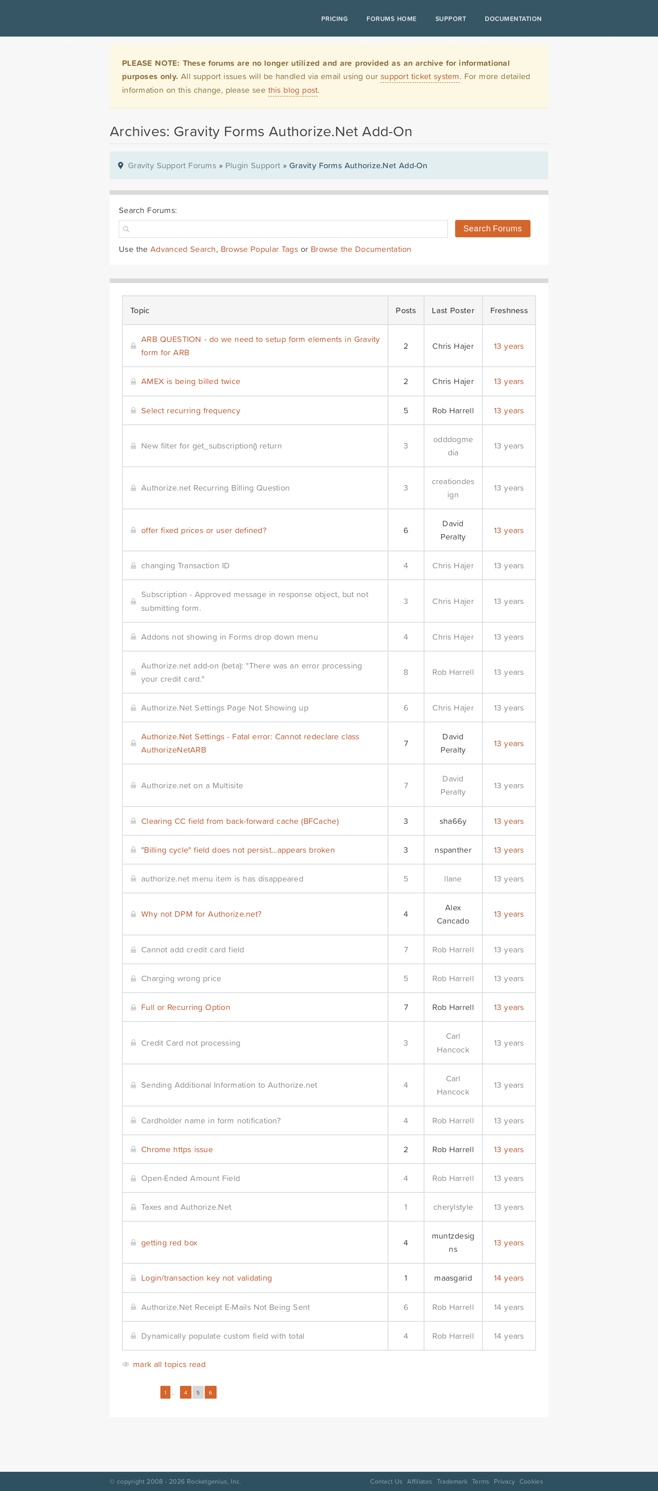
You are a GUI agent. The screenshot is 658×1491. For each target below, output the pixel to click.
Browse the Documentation (361, 249)
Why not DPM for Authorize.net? (201, 914)
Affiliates (419, 1481)
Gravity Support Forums (172, 165)
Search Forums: (148, 210)
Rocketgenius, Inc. (214, 1481)
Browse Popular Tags (259, 249)
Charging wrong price (181, 978)
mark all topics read (169, 1364)
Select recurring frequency (190, 410)
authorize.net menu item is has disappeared (222, 878)
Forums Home (391, 18)
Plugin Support (252, 165)
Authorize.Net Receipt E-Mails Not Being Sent (225, 1307)
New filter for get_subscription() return (211, 445)
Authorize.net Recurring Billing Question (215, 487)
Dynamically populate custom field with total (222, 1336)
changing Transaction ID (185, 565)
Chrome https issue (177, 1149)
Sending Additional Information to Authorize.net (229, 1085)
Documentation (513, 18)
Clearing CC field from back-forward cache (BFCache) (240, 821)
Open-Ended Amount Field (190, 1178)
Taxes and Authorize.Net (186, 1207)
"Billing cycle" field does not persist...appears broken (238, 850)
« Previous (139, 1393)
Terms (480, 1481)
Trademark (452, 1481)
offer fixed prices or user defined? (203, 530)
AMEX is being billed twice (190, 381)
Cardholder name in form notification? (211, 1120)
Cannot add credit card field (192, 949)
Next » (229, 1393)
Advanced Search (183, 249)
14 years (509, 1278)
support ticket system (420, 76)
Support (451, 18)
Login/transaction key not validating (206, 1278)
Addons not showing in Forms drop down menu (229, 637)
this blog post (293, 90)
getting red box (169, 1242)
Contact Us (386, 1481)
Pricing (334, 18)
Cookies (531, 1481)
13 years (509, 346)
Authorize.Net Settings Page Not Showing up (224, 707)
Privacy (504, 1481)
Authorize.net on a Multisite (192, 785)
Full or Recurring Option (185, 1007)
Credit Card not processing (191, 1043)
